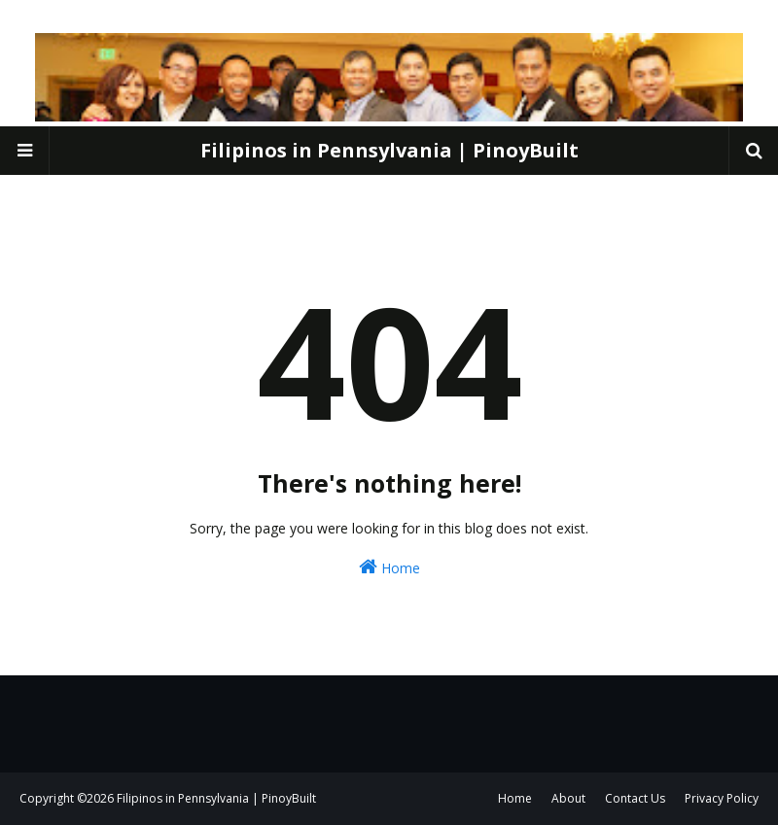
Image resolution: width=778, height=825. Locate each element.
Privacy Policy (722, 798)
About (568, 798)
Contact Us (635, 798)
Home (389, 567)
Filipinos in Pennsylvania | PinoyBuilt (389, 150)
